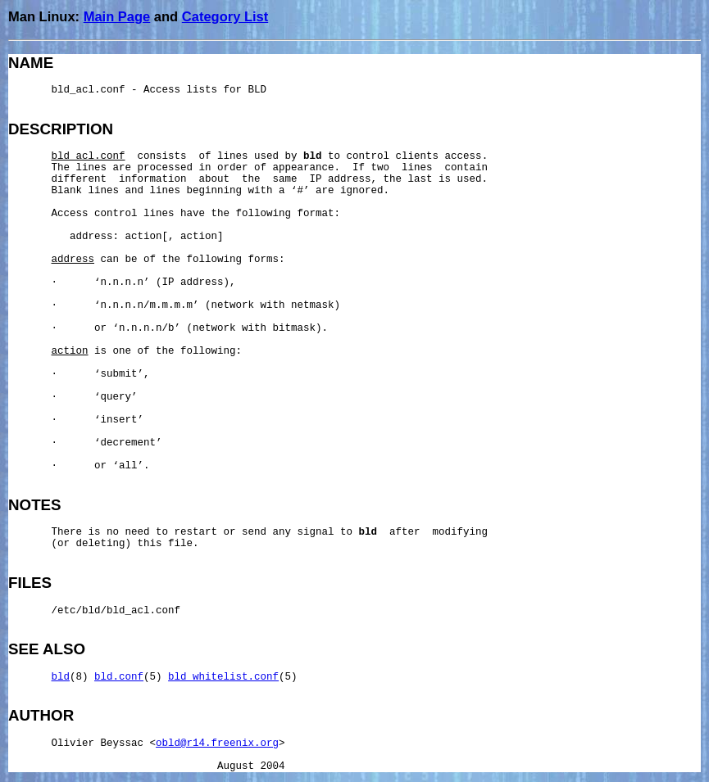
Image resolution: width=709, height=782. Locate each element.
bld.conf (118, 677)
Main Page (117, 16)
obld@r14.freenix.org (217, 743)
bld (61, 677)
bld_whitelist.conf (223, 677)
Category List (225, 16)
